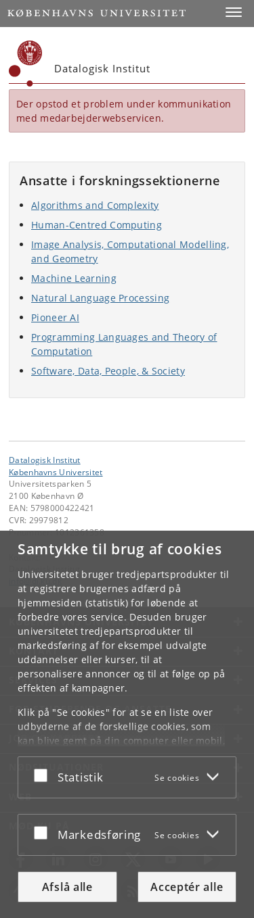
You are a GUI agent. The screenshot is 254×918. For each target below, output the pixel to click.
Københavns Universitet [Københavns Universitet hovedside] (56, 471)
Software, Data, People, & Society (108, 370)
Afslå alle (67, 886)
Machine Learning (74, 278)
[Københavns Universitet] (26, 64)
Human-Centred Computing (96, 224)
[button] (233, 12)
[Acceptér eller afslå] (44, 775)
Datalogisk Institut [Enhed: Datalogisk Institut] (45, 459)
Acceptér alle (186, 886)
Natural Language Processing (100, 297)
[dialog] (127, 724)
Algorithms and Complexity (95, 205)
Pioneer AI (55, 317)
